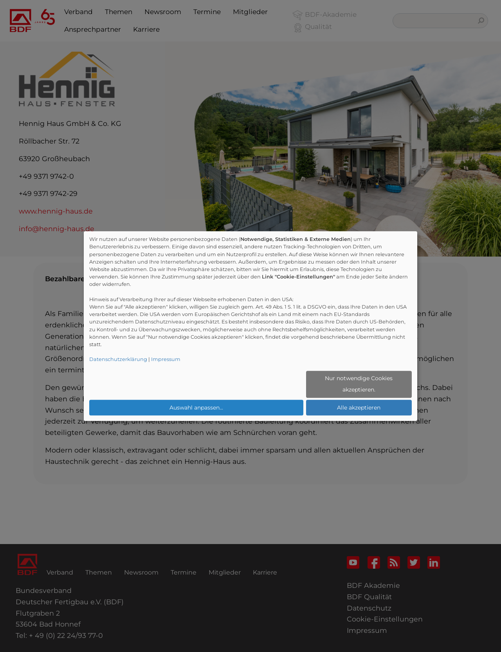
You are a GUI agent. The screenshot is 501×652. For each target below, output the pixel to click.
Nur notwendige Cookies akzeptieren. (359, 384)
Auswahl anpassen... (196, 407)
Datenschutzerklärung (118, 360)
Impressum (165, 360)
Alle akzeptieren (358, 407)
